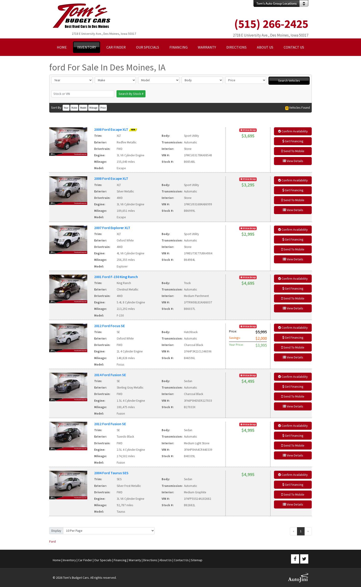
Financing (120, 560)
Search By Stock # (131, 94)
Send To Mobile (292, 151)
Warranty (135, 560)
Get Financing (292, 141)
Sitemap (196, 560)
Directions (150, 560)
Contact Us (181, 560)
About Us (165, 560)
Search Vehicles (289, 80)
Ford (52, 541)
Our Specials (103, 560)
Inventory (69, 560)
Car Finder (85, 560)
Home (57, 560)
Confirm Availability (293, 131)
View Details (293, 161)
